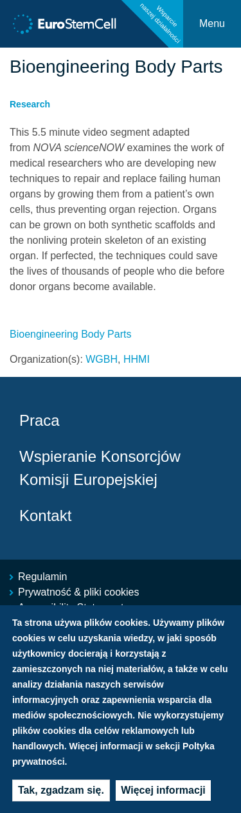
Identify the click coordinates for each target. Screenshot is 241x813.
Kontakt (45, 515)
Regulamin (42, 576)
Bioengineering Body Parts (70, 334)
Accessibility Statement (71, 607)
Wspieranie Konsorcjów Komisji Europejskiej (100, 468)
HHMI (136, 359)
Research (30, 104)
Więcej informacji (163, 798)
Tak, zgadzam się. (61, 798)
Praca (39, 420)
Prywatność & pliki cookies (78, 592)
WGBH (101, 359)
